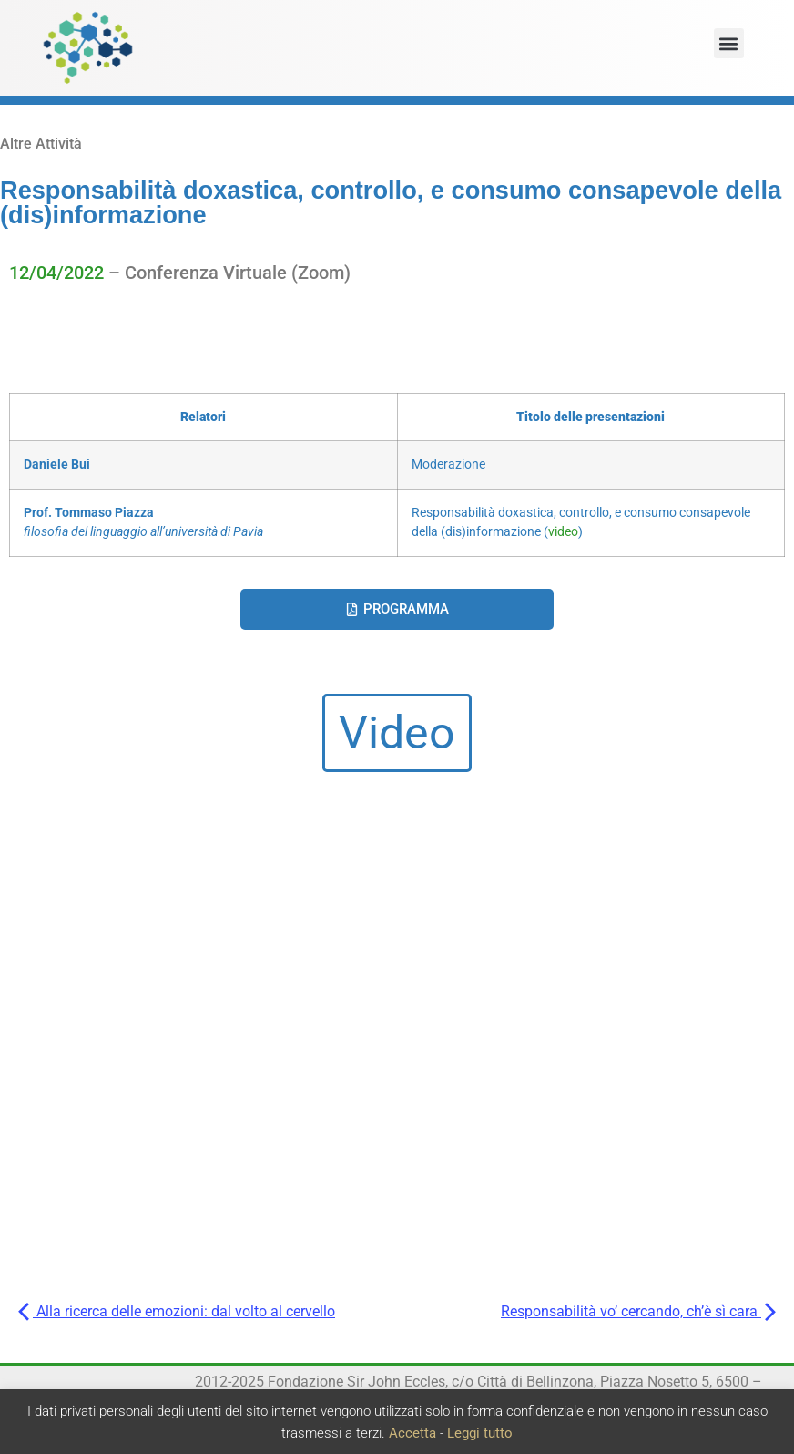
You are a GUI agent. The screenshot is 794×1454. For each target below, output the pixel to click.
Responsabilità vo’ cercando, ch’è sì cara (638, 1311)
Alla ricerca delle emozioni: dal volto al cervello (176, 1311)
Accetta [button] (412, 1433)
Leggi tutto (480, 1433)
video (563, 532)
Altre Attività (41, 143)
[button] (729, 43)
